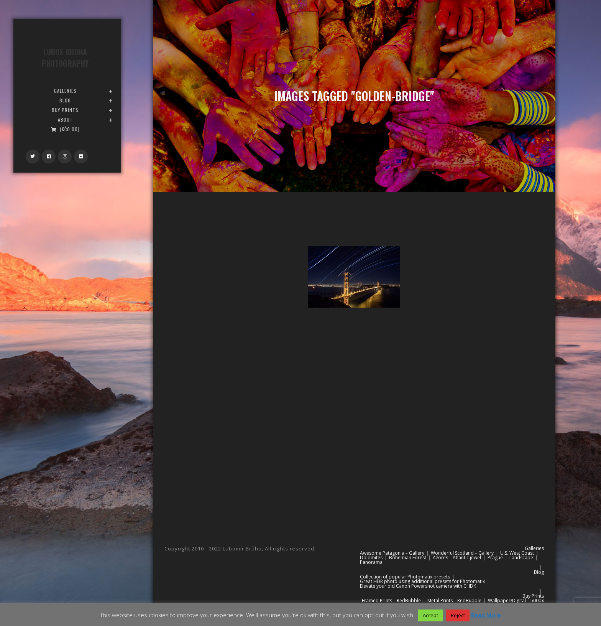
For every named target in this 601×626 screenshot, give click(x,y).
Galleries (534, 548)
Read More (486, 615)
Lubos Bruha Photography (65, 57)
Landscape (521, 557)
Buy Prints (533, 596)
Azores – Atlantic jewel (457, 557)
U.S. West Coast (517, 553)
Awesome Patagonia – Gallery (392, 553)
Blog (539, 572)
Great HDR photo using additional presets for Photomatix (422, 581)
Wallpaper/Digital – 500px (516, 600)
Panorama (371, 562)
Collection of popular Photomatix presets (405, 576)
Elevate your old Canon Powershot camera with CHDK (418, 586)
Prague (495, 557)
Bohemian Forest (407, 557)
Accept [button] (430, 615)
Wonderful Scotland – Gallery (462, 553)
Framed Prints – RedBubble (391, 600)
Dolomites (371, 557)
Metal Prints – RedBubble (454, 600)
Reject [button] (458, 615)
